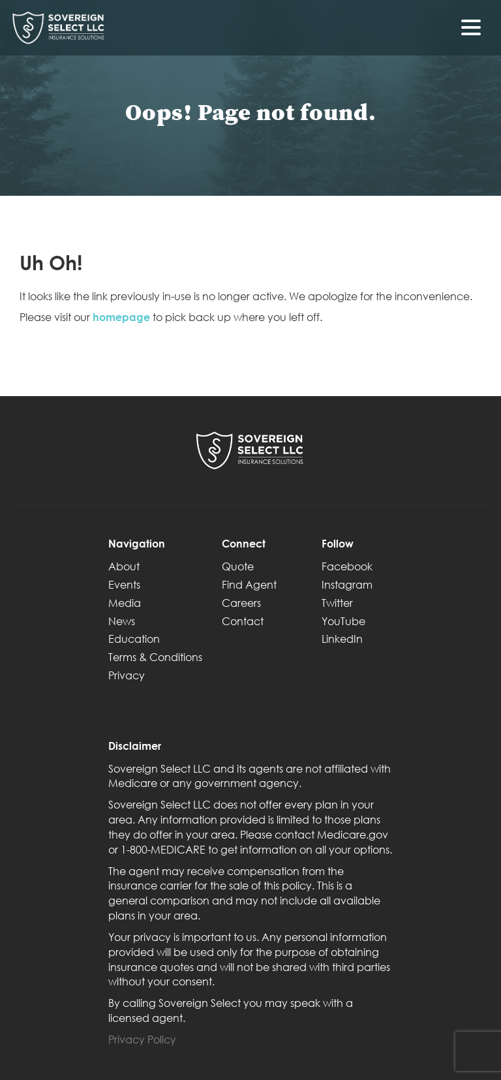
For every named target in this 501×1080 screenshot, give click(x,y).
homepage (121, 317)
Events (124, 584)
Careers (241, 602)
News (121, 621)
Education (134, 638)
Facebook (347, 566)
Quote (238, 566)
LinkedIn (342, 638)
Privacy (126, 675)
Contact (243, 621)
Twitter (337, 602)
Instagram (347, 584)
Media (124, 602)
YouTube (343, 621)
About (124, 566)
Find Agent (249, 584)
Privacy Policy (142, 1039)
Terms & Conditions (155, 657)
